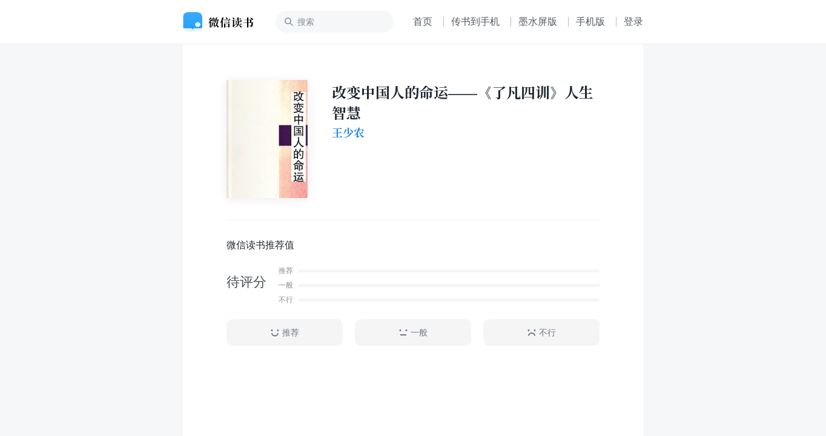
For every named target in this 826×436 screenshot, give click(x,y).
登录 (633, 21)
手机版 (590, 21)
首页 (422, 21)
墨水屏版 (537, 21)
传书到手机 (475, 21)
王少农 (348, 132)
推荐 (284, 333)
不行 (541, 333)
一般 (413, 333)
